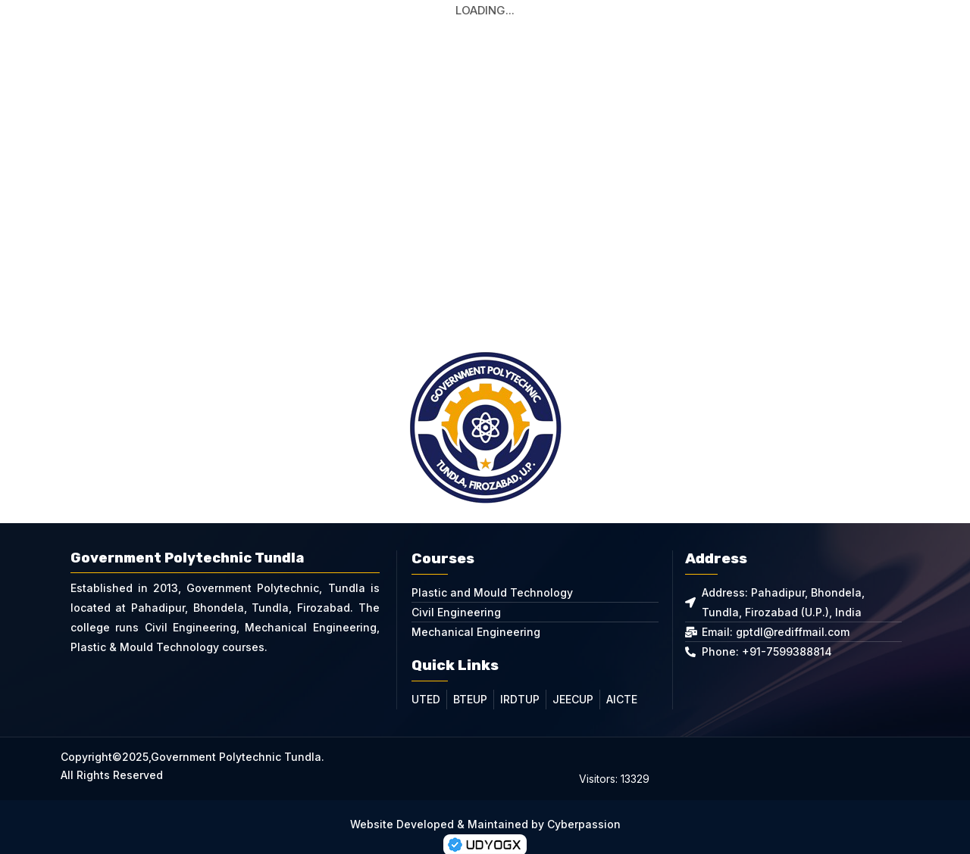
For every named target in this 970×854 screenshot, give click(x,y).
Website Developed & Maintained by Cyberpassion (485, 803)
